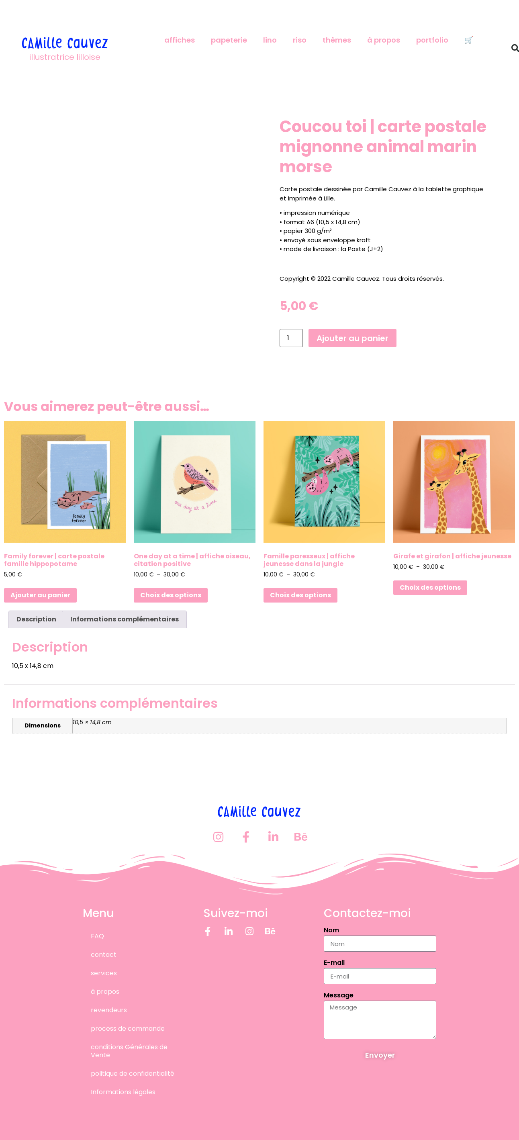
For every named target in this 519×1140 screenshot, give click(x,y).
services (104, 972)
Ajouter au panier (352, 338)
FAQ (97, 935)
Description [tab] (36, 619)
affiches (179, 40)
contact (103, 954)
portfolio (432, 40)
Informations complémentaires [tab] (124, 619)
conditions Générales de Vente (129, 1050)
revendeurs (109, 1009)
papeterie (229, 40)
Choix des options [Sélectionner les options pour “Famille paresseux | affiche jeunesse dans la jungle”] (300, 595)
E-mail (334, 963)
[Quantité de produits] (291, 338)
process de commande (128, 1028)
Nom (331, 930)
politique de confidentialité (132, 1073)
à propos (383, 40)
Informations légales (123, 1091)
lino (270, 40)
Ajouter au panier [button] (40, 595)
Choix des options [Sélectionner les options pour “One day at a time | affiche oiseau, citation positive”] (170, 595)
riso (299, 40)
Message (338, 995)
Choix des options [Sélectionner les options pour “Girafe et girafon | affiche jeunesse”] (430, 587)
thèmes (337, 40)
